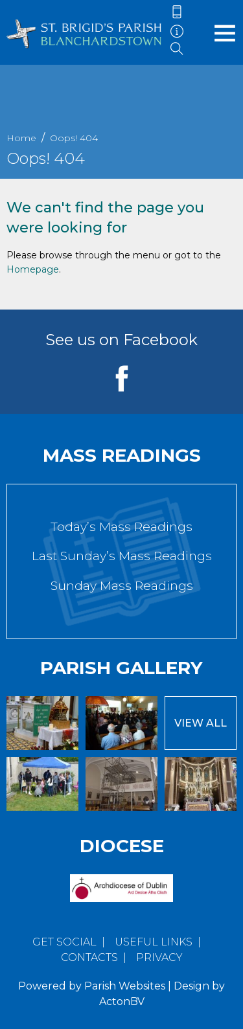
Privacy (159, 957)
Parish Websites (124, 986)
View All (200, 723)
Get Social (64, 942)
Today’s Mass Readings (121, 526)
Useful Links (153, 942)
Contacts (89, 957)
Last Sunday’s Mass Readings (122, 555)
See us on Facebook (121, 339)
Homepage (32, 269)
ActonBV (122, 1001)
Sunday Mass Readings (122, 585)
